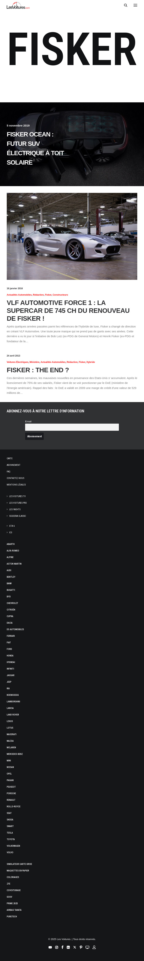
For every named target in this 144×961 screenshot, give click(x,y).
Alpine (10, 557)
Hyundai (11, 662)
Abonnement (13, 465)
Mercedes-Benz (15, 754)
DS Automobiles (15, 629)
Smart (10, 826)
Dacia (10, 623)
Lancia (10, 708)
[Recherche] (124, 5)
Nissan (10, 767)
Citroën (11, 609)
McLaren (11, 747)
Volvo (10, 852)
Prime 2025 (12, 903)
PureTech (12, 916)
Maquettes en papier (18, 870)
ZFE (8, 883)
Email (28, 421)
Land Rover (13, 714)
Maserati (11, 734)
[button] (135, 5)
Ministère (35, 362)
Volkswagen (13, 846)
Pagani (10, 780)
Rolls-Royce (13, 806)
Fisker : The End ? (38, 370)
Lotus (10, 728)
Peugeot (11, 787)
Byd (9, 596)
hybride (90, 362)
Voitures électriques (17, 362)
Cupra (10, 616)
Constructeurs (60, 295)
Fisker (48, 295)
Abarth (11, 544)
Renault (11, 800)
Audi (9, 570)
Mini (9, 760)
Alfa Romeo (13, 550)
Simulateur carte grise (19, 864)
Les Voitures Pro (18, 503)
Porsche (11, 793)
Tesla (10, 832)
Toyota (11, 839)
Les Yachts (14, 509)
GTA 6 (12, 526)
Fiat (9, 642)
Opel (9, 773)
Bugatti (11, 590)
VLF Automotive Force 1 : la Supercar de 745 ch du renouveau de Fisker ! (68, 310)
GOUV (9, 897)
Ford (9, 649)
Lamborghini (13, 701)
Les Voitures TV (17, 496)
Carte (10, 458)
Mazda (10, 741)
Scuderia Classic (17, 516)
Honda (10, 655)
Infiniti (10, 668)
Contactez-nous (15, 478)
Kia (8, 688)
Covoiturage (14, 890)
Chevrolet (12, 603)
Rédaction (38, 295)
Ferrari (11, 636)
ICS (10, 532)
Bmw (9, 583)
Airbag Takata (14, 910)
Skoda (10, 819)
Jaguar (10, 675)
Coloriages (13, 877)
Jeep (9, 682)
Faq (8, 471)
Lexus (10, 721)
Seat (9, 813)
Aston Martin (14, 564)
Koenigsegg (13, 695)
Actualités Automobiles (19, 295)
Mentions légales (16, 484)
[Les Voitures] (18, 5)
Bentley (11, 577)
